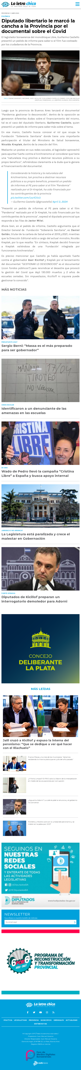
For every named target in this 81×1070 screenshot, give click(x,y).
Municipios (46, 1020)
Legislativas (20, 1020)
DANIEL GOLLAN (66, 98)
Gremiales (59, 1020)
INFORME (25, 98)
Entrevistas (40, 1024)
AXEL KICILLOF (35, 98)
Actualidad (71, 1020)
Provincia (34, 1020)
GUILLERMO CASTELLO (50, 98)
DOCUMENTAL (74, 100)
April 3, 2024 (59, 201)
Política (8, 1020)
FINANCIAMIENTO (14, 98)
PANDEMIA (47, 100)
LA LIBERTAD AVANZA (60, 100)
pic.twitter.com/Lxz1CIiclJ (25, 197)
